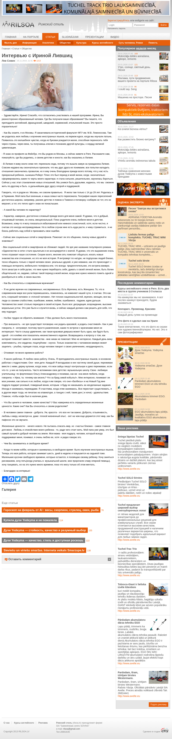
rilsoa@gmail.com (71, 729)
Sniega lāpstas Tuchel (131, 436)
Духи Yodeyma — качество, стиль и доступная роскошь (43, 540)
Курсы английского (102, 43)
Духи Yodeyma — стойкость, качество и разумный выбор (45, 530)
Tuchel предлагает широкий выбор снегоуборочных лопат (132, 507)
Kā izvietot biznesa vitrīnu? (132, 129)
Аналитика (48, 43)
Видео (114, 37)
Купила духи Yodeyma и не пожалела (30, 520)
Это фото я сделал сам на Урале (138, 320)
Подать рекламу (159, 704)
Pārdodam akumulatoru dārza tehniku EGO (131, 621)
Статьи (50, 37)
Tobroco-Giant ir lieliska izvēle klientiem (132, 586)
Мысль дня (10, 43)
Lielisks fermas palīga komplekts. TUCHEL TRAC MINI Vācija (147, 237)
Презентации (94, 37)
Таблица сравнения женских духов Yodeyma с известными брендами (135, 174)
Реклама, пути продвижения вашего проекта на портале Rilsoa (137, 79)
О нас (7, 722)
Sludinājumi (70, 37)
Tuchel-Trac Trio (127, 548)
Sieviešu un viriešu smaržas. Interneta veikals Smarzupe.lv (44, 550)
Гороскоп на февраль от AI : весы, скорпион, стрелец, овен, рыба (51, 510)
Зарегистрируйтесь (118, 20)
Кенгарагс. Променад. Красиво (136, 309)
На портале (31, 37)
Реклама (43, 722)
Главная (10, 37)
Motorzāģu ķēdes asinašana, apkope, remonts (133, 57)
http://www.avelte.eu (129, 468)
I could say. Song (127, 89)
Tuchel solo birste (138, 260)
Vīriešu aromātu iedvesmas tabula (136, 160)
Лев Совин (8, 60)
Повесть (153, 43)
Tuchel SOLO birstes (130, 477)
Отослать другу (11, 483)
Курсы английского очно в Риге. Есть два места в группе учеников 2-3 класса (143, 290)
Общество (65, 43)
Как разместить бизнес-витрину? (137, 139)
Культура (81, 43)
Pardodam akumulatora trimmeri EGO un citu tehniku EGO (151, 384)
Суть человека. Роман (131, 43)
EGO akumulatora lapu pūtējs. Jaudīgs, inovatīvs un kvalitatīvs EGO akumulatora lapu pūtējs (151, 416)
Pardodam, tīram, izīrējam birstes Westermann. (128, 675)
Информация (29, 43)
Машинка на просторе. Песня (135, 97)
